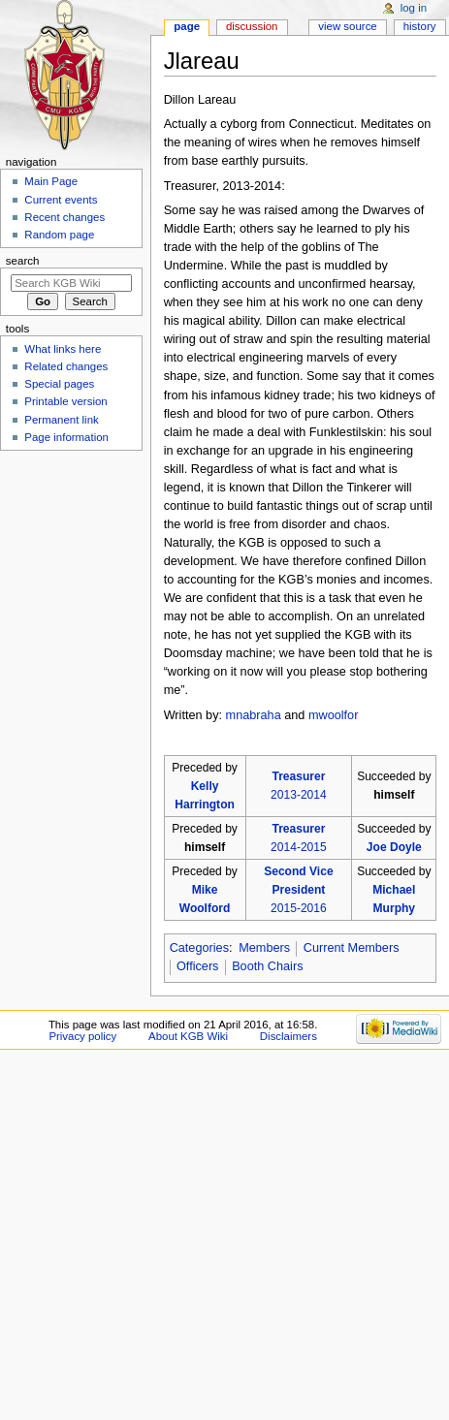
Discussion (251, 26)
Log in (414, 8)
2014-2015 (299, 847)
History (419, 26)
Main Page (51, 181)
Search (23, 261)
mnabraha (253, 715)
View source (347, 26)
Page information (66, 437)
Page (187, 26)
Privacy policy (82, 1036)
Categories (199, 948)
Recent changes (64, 217)
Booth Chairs (267, 966)
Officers (197, 966)
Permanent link (61, 420)
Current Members (352, 948)
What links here (62, 349)
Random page (59, 234)
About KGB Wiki (188, 1036)
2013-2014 (299, 795)
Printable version (65, 401)
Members (264, 948)
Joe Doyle (394, 847)
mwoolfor (333, 715)
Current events (60, 199)
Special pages (59, 384)
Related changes (66, 366)
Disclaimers (288, 1036)
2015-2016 (299, 908)
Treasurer (298, 776)
